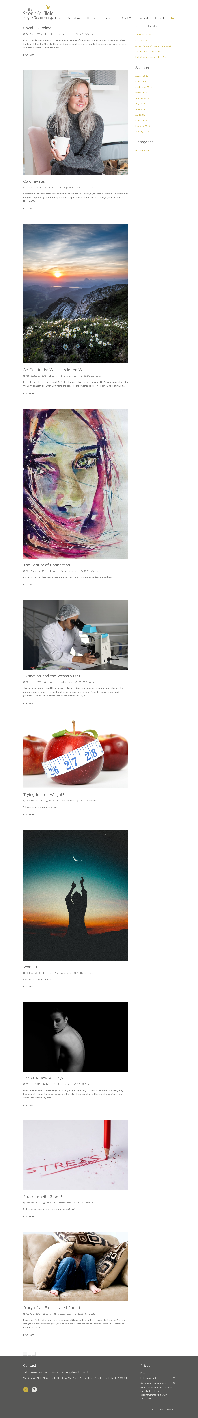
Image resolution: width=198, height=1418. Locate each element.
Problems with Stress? (42, 1196)
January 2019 (142, 98)
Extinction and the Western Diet (51, 675)
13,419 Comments (85, 973)
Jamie (50, 34)
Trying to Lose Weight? (43, 794)
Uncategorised (66, 34)
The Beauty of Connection (46, 564)
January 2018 (142, 131)
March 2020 (141, 81)
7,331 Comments (88, 801)
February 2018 (142, 126)
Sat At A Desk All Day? (43, 1077)
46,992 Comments (87, 34)
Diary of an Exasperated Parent (51, 1307)
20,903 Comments (86, 1314)
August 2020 (141, 75)
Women (30, 966)
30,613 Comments (92, 376)
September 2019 (143, 87)
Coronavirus (34, 181)
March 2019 (141, 92)
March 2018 (141, 120)
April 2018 (140, 114)
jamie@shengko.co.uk (75, 1372)
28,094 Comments (92, 571)
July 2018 (140, 103)
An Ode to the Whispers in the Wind (55, 369)
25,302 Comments (86, 1084)
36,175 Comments (87, 682)
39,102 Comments (86, 1203)
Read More (28, 55)
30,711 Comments (87, 187)
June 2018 (140, 109)
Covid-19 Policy (37, 27)
